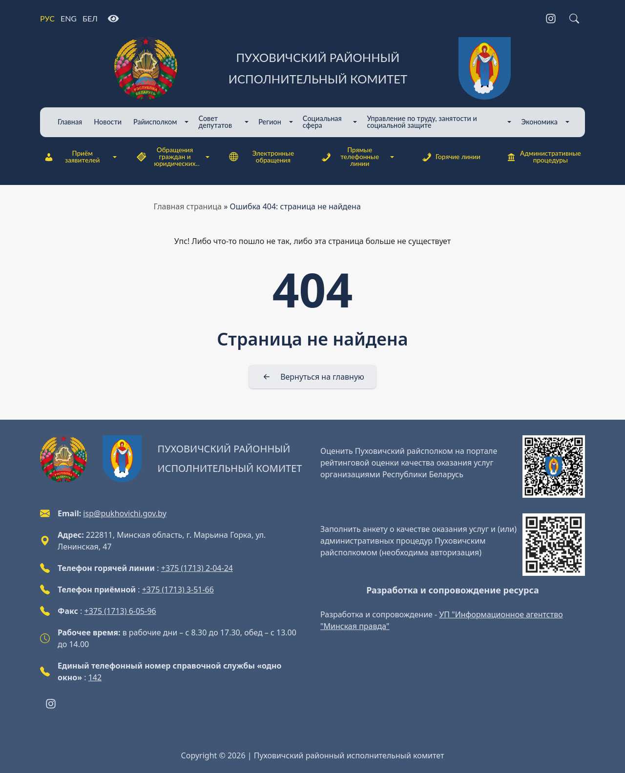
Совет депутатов (215, 121)
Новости (108, 122)
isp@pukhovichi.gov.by (124, 513)
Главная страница (188, 206)
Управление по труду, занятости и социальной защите (422, 121)
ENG (69, 18)
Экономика (539, 122)
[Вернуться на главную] (312, 376)
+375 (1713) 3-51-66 (178, 589)
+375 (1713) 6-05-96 (120, 611)
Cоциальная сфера (322, 121)
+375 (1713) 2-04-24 (197, 568)
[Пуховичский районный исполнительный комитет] (312, 68)
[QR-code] (553, 466)
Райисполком (155, 122)
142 (95, 677)
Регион (269, 122)
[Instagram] (551, 18)
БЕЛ (90, 18)
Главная (70, 122)
